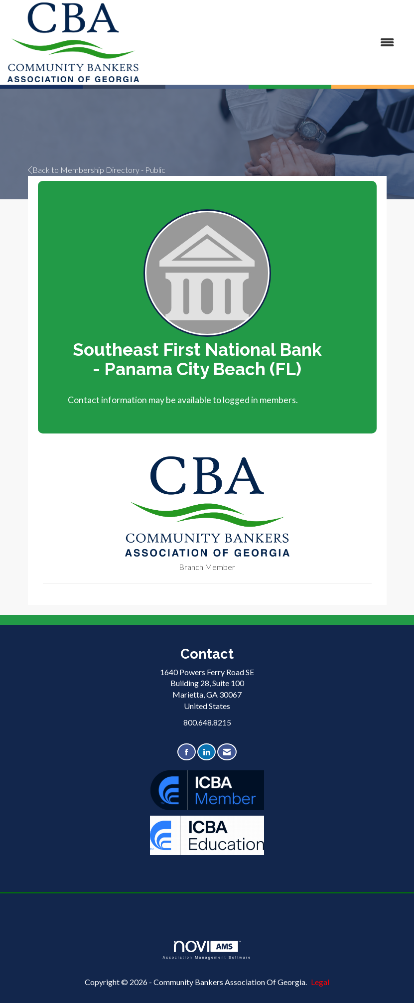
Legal (320, 982)
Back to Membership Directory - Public (96, 169)
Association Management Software (206, 950)
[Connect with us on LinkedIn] (206, 752)
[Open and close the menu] (271, 42)
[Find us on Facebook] (186, 752)
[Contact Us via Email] (227, 752)
